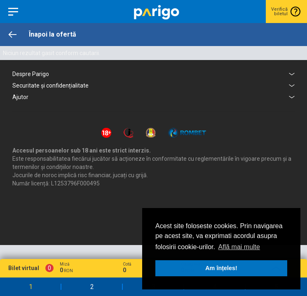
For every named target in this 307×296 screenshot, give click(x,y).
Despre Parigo (30, 74)
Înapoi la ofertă (52, 34)
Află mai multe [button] (239, 246)
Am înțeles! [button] (221, 268)
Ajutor (20, 97)
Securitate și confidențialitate (50, 85)
